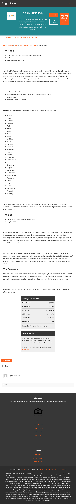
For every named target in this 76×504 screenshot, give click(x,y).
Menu (72, 3)
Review (10, 45)
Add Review (54, 21)
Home (5, 45)
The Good (8, 37)
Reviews (34, 37)
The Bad (16, 37)
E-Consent (63, 469)
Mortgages (38, 435)
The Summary (25, 37)
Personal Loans (38, 425)
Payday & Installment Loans (28, 45)
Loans (16, 45)
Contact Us (38, 461)
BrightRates (9, 3)
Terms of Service (54, 469)
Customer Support (38, 458)
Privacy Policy (44, 469)
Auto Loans (38, 432)
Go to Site (54, 15)
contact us (25, 349)
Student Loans (38, 428)
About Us (38, 454)
